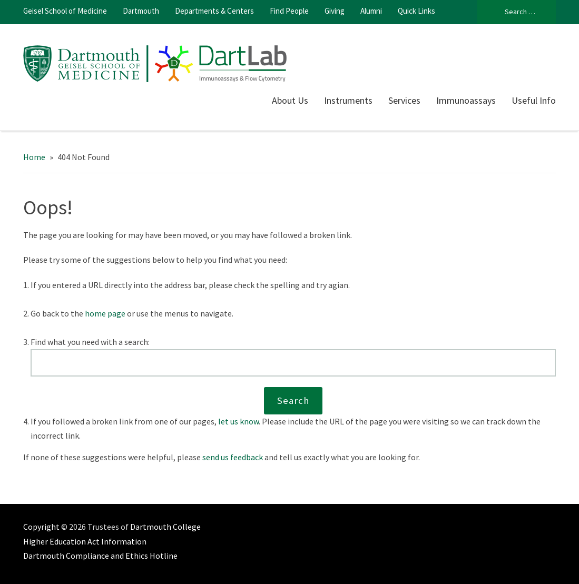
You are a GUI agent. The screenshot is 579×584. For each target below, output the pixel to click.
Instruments (348, 100)
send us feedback (232, 457)
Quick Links (416, 11)
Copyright (41, 526)
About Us (290, 100)
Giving (335, 11)
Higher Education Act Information (84, 541)
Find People (289, 11)
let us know (238, 421)
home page (105, 313)
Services (404, 100)
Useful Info (534, 100)
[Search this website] (293, 363)
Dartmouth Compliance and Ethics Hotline (100, 555)
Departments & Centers (214, 11)
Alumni (371, 11)
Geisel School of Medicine (65, 11)
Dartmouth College (165, 526)
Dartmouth (141, 11)
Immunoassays (466, 100)
